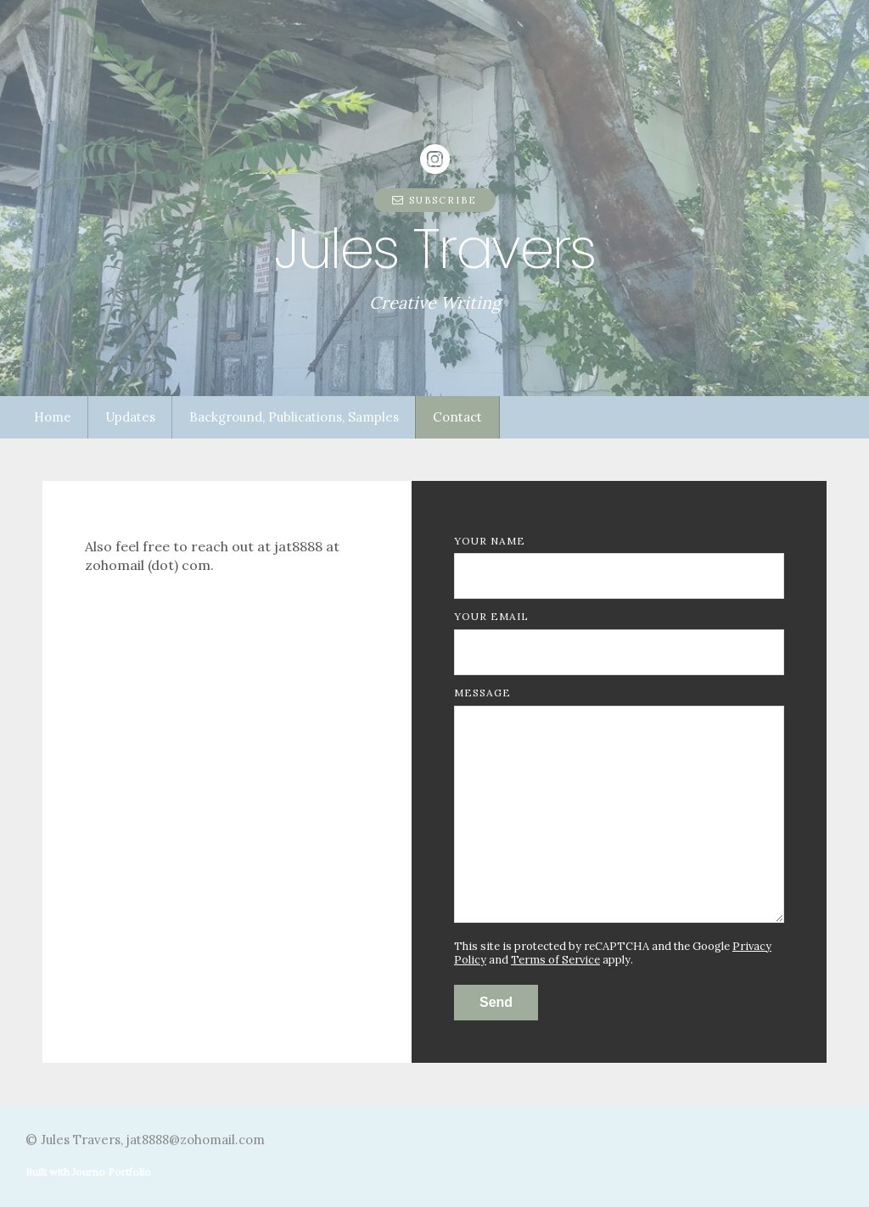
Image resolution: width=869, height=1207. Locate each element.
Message (482, 692)
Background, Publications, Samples (294, 417)
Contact (457, 417)
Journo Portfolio (111, 1171)
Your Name (489, 540)
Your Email (491, 616)
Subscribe (434, 200)
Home (52, 417)
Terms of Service (555, 960)
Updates (130, 417)
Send (496, 1002)
